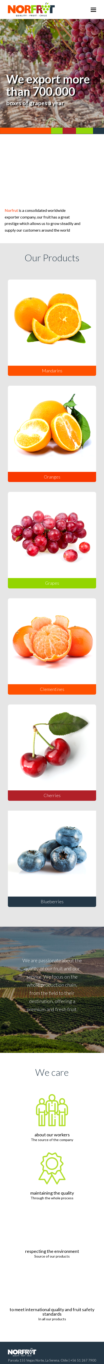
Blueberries (52, 901)
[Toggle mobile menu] (93, 9)
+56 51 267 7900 (83, 1360)
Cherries (52, 795)
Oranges (52, 477)
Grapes (52, 583)
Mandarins (52, 370)
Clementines (52, 689)
